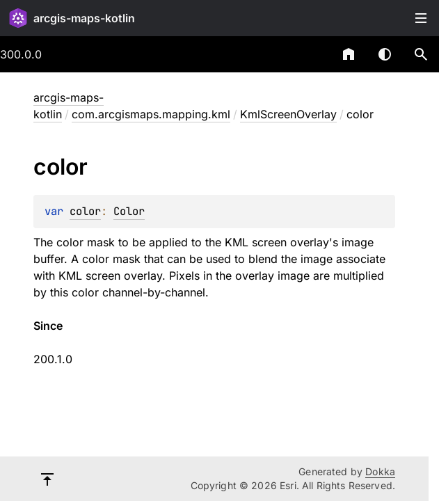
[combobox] (312, 54)
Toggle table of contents (421, 18)
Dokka (380, 471)
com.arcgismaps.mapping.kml (151, 114)
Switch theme (385, 54)
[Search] (421, 54)
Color (129, 211)
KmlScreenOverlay (288, 114)
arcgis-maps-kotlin (84, 18)
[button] (421, 54)
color (85, 211)
